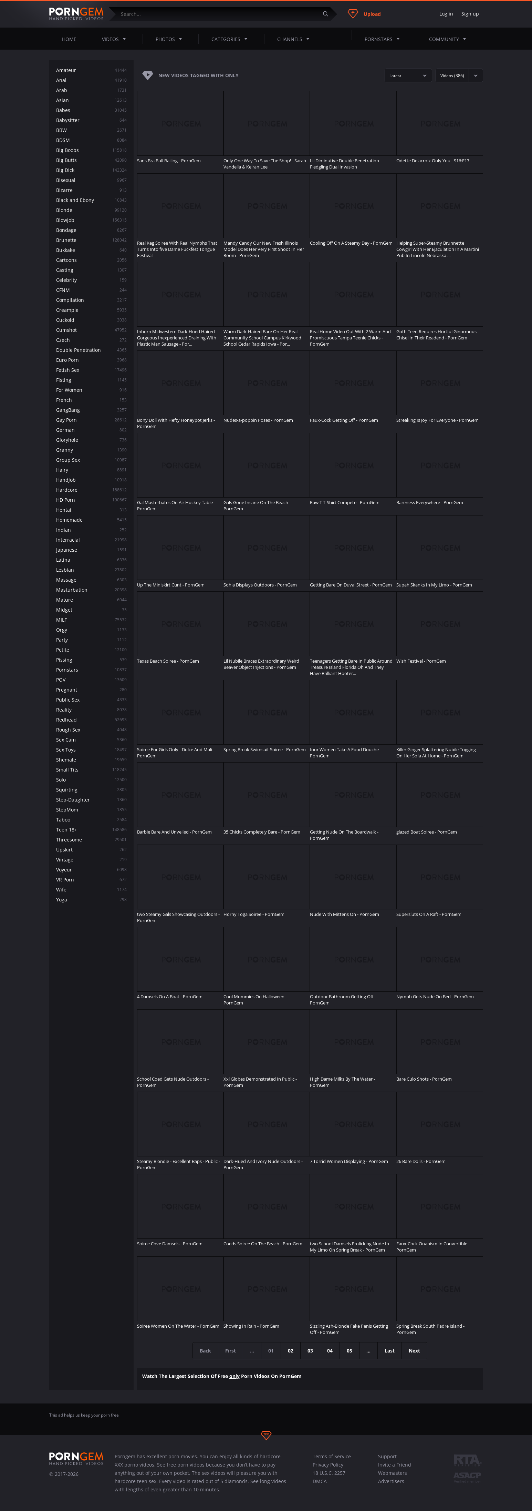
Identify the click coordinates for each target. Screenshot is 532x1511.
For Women (91, 390)
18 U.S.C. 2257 (329, 1473)
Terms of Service (332, 1456)
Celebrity (91, 280)
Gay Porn (91, 420)
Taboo (91, 819)
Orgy (91, 629)
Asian (91, 100)
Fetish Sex (91, 370)
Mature (91, 599)
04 (330, 1350)
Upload (364, 13)
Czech (91, 340)
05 (349, 1350)
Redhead (91, 719)
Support (387, 1456)
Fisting (91, 380)
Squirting (91, 789)
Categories (231, 38)
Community (449, 38)
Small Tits (91, 769)
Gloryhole (91, 440)
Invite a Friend (394, 1464)
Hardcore (91, 490)
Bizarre (91, 190)
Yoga (91, 899)
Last (390, 1350)
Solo (91, 779)
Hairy (91, 470)
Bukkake (91, 250)
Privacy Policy (328, 1464)
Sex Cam (91, 739)
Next (414, 1350)
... (368, 1350)
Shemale (91, 759)
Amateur (91, 70)
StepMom (91, 809)
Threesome (91, 839)
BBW (91, 130)
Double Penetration (91, 350)
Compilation (91, 300)
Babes (91, 110)
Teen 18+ (91, 829)
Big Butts (91, 160)
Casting (91, 270)
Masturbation (91, 589)
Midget (91, 609)
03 (310, 1350)
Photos (171, 38)
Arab (91, 90)
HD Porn (91, 500)
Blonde (91, 210)
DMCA (320, 1481)
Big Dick (91, 170)
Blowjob (91, 220)
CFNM (91, 290)
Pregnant (91, 689)
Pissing (91, 659)
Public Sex (91, 699)
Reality (91, 709)
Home (69, 39)
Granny (91, 450)
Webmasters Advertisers (392, 1477)
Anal (91, 80)
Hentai (91, 510)
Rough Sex (91, 729)
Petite (91, 649)
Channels (295, 38)
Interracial (91, 540)
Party (91, 639)
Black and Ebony (91, 200)
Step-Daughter (91, 799)
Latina (91, 560)
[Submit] (328, 14)
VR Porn (91, 879)
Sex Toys (91, 749)
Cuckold (91, 320)
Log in (446, 13)
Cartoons (91, 260)
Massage (91, 579)
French (91, 400)
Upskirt (91, 849)
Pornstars (384, 38)
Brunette (91, 240)
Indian (91, 530)
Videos (116, 38)
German (91, 430)
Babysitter (91, 120)
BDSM (91, 140)
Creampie (91, 310)
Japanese (91, 550)
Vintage (91, 859)
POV (91, 679)
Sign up (470, 13)
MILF (91, 619)
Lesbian (91, 569)
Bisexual (91, 180)
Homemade (91, 520)
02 (290, 1350)
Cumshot (91, 330)
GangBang (91, 410)
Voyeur (91, 869)
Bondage (91, 230)
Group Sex (91, 460)
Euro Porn (91, 360)
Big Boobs (91, 150)
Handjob (91, 480)
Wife (91, 889)
